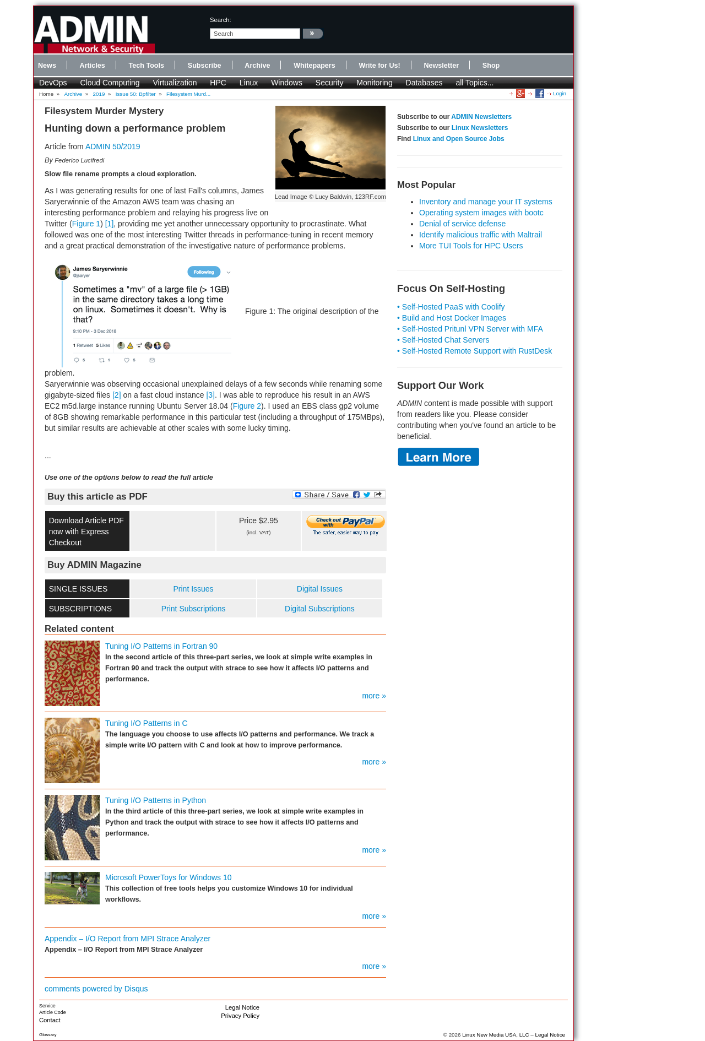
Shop (491, 65)
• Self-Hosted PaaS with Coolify (451, 306)
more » (374, 695)
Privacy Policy (240, 1015)
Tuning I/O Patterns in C (146, 723)
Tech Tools (146, 65)
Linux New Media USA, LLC (495, 1035)
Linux (249, 82)
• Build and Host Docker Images (451, 317)
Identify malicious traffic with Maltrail (480, 234)
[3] (210, 395)
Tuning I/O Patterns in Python (155, 800)
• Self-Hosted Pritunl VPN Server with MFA (470, 328)
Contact (50, 1020)
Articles (92, 65)
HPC (218, 82)
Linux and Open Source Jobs (459, 139)
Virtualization (175, 82)
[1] (109, 223)
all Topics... (474, 82)
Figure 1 (86, 223)
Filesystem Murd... (188, 94)
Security (330, 82)
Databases (424, 82)
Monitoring (374, 82)
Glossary (48, 1034)
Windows (286, 82)
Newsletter (441, 65)
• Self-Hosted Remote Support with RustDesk (474, 350)
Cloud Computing (109, 82)
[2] (116, 395)
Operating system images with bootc (481, 212)
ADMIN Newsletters (481, 117)
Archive (257, 65)
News (47, 65)
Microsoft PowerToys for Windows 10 (168, 877)
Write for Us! (379, 65)
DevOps (53, 82)
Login (559, 93)
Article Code (52, 1012)
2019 (99, 94)
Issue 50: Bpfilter (136, 94)
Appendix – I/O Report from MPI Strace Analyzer (127, 938)
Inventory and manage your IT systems (485, 201)
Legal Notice (242, 1007)
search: (220, 20)
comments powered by (96, 988)
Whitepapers (314, 65)
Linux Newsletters (480, 128)
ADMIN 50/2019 (112, 146)
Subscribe (204, 65)
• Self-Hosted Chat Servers (443, 339)
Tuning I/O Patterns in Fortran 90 (161, 646)
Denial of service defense (462, 223)
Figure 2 (247, 406)
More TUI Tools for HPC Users (471, 245)
